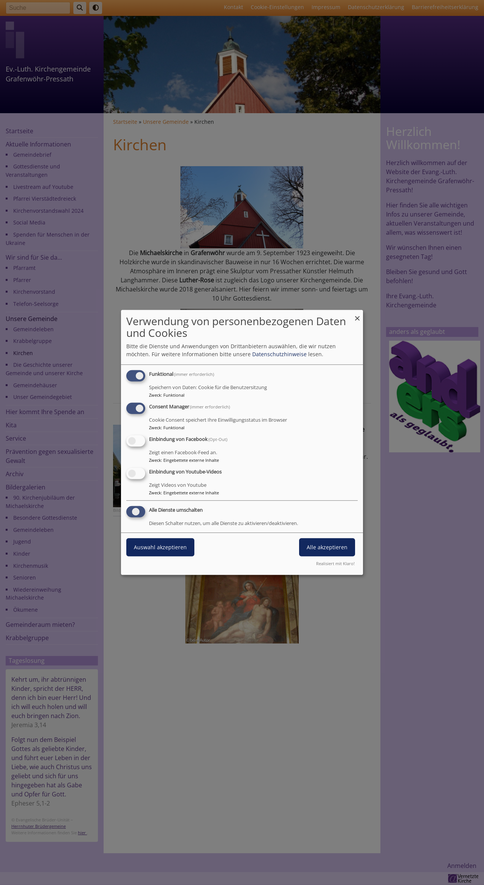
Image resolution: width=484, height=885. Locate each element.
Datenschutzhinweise (279, 354)
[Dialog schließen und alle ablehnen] (357, 314)
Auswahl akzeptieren (160, 546)
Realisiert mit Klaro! (335, 563)
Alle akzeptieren (327, 546)
